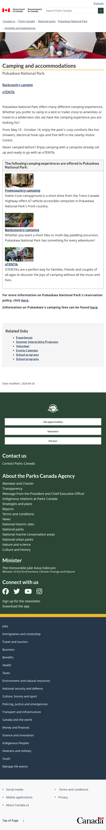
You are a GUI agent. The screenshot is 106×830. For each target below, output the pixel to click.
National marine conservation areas (28, 534)
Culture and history (16, 549)
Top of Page (13, 820)
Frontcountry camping (22, 190)
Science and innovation (18, 735)
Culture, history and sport (19, 696)
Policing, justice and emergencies (25, 704)
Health (6, 665)
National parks (47, 21)
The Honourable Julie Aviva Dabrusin (38, 569)
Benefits (8, 657)
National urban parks (17, 539)
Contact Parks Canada (18, 463)
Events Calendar (27, 350)
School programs (27, 354)
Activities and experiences (20, 28)
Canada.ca (9, 21)
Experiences (24, 337)
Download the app (15, 606)
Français (99, 3)
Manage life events (15, 766)
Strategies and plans (17, 504)
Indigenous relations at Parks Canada (29, 499)
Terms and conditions (18, 514)
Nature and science (16, 544)
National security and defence (22, 688)
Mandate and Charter (18, 483)
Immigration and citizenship (21, 634)
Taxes (6, 673)
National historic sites (18, 524)
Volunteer (23, 346)
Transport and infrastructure (21, 712)
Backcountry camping (17, 85)
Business (8, 649)
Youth (6, 759)
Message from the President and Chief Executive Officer (43, 493)
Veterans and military (16, 751)
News (6, 519)
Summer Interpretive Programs (37, 342)
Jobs (5, 626)
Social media (14, 789)
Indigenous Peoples (15, 743)
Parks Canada (26, 21)
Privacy (63, 797)
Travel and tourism (15, 642)
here (24, 300)
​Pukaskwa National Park (72, 21)
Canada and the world (17, 720)
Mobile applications (19, 797)
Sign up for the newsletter (21, 601)
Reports (8, 509)
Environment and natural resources (26, 681)
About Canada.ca (17, 805)
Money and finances (15, 727)
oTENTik (8, 92)
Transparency (12, 488)
